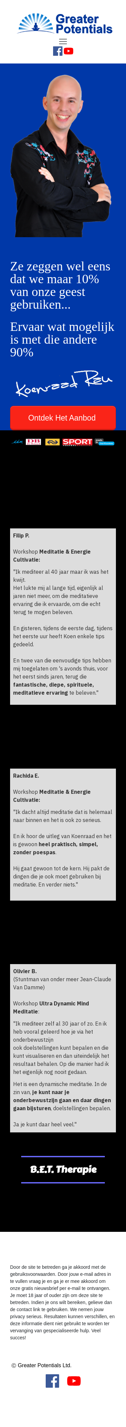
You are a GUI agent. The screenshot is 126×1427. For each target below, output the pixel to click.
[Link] (57, 51)
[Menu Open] (63, 41)
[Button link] (63, 418)
